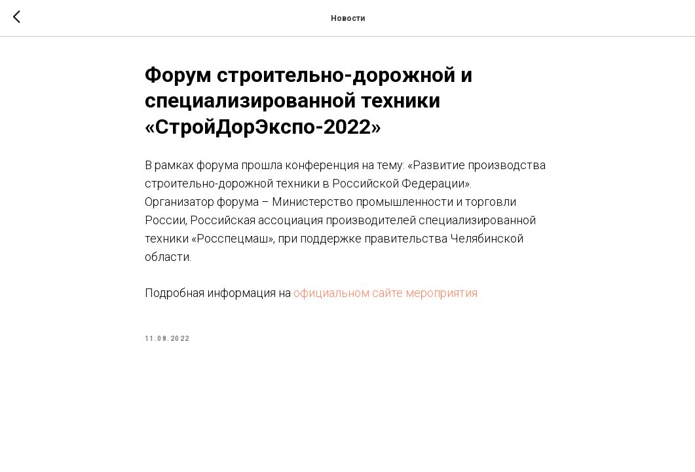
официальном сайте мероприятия (385, 293)
